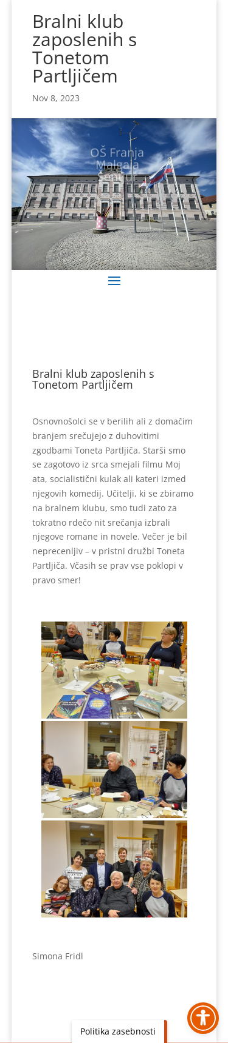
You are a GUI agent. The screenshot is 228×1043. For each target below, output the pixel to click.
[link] (114, 670)
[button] (114, 280)
